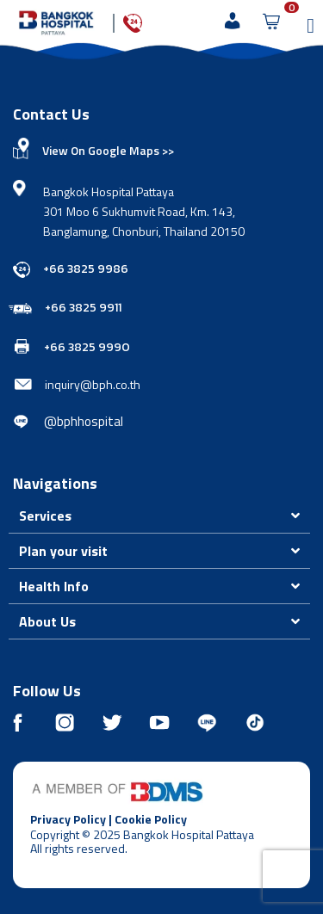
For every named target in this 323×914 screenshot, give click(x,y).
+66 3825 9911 (83, 308)
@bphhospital (83, 421)
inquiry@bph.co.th (92, 384)
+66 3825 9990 (87, 347)
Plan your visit (63, 550)
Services (45, 515)
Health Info (54, 586)
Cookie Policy (151, 819)
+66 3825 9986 (85, 269)
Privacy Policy (68, 819)
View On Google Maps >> (108, 150)
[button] (159, 516)
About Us (47, 621)
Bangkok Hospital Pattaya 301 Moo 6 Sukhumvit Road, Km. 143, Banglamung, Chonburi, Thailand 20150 (144, 211)
